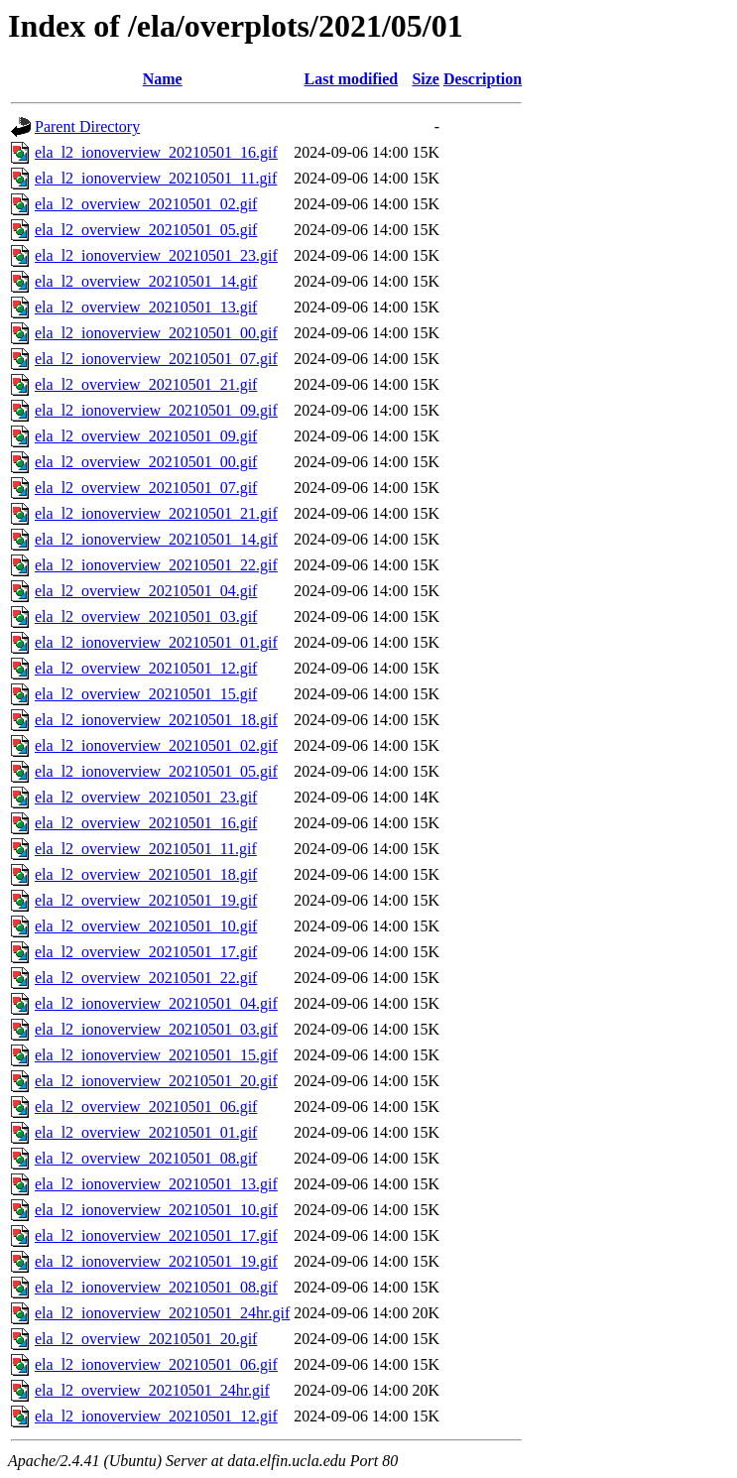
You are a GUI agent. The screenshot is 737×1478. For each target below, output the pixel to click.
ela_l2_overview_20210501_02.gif (146, 203)
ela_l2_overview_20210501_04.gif (146, 590)
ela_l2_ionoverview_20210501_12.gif (156, 1416)
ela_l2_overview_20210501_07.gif (146, 487)
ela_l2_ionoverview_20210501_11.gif (156, 178)
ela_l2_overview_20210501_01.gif (146, 1132)
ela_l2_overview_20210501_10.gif (146, 926)
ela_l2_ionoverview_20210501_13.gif (156, 1183)
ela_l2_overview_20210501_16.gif (146, 822)
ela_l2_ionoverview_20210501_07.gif (156, 358)
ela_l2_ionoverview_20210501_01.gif (156, 642)
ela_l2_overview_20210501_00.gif (146, 461)
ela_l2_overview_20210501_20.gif (146, 1338)
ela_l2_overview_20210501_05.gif (146, 229)
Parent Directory (87, 126)
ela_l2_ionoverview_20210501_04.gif (156, 1003)
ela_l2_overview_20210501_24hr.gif (152, 1390)
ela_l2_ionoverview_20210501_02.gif (156, 745)
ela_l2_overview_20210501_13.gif (146, 307)
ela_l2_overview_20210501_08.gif (146, 1158)
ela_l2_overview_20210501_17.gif (146, 951)
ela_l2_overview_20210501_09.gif (146, 436)
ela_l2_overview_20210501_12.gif (146, 668)
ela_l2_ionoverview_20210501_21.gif (156, 513)
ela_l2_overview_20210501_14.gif (146, 281)
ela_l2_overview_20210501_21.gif (146, 384)
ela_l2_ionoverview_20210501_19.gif (156, 1261)
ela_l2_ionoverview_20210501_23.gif (156, 255)
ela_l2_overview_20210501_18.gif (146, 874)
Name (163, 78)
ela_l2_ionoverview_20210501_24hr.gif (162, 1312)
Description (482, 78)
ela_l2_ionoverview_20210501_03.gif (156, 1029)
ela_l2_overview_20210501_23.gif (146, 797)
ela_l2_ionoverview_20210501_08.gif (156, 1287)
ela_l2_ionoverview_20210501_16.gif (156, 152)
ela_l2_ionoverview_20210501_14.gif (156, 539)
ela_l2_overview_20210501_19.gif (146, 900)
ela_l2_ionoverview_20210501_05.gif (156, 771)
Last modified (352, 78)
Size (425, 78)
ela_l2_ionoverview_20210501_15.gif (156, 1055)
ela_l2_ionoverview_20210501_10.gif (156, 1209)
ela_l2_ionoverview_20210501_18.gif (156, 719)
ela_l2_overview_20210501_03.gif (146, 616)
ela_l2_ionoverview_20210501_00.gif (156, 332)
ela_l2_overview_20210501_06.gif (146, 1106)
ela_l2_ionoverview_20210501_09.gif (156, 410)
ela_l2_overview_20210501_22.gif (146, 977)
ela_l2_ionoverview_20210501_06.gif (156, 1364)
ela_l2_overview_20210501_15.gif (146, 693)
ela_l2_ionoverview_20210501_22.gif (156, 564)
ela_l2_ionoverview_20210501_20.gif (156, 1080)
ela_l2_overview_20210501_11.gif (146, 848)
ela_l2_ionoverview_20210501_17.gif (156, 1235)
